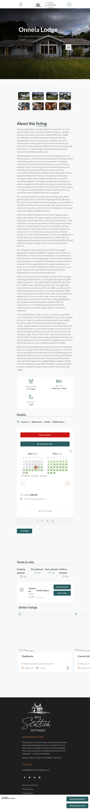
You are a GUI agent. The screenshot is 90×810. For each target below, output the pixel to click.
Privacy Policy (28, 789)
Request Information (77, 799)
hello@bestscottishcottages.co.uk (35, 770)
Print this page (45, 511)
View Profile (62, 593)
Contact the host (62, 587)
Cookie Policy (28, 793)
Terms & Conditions (30, 785)
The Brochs (27, 656)
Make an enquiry (45, 435)
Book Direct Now (45, 444)
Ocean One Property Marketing (49, 757)
